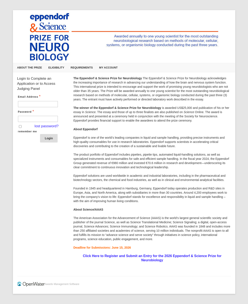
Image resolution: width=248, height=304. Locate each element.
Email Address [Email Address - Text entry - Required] (30, 96)
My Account (108, 67)
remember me (27, 131)
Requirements (82, 67)
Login (49, 138)
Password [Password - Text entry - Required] (26, 111)
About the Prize (29, 67)
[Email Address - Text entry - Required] (38, 104)
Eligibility (56, 67)
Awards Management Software (62, 284)
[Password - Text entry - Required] (38, 119)
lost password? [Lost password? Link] (46, 126)
